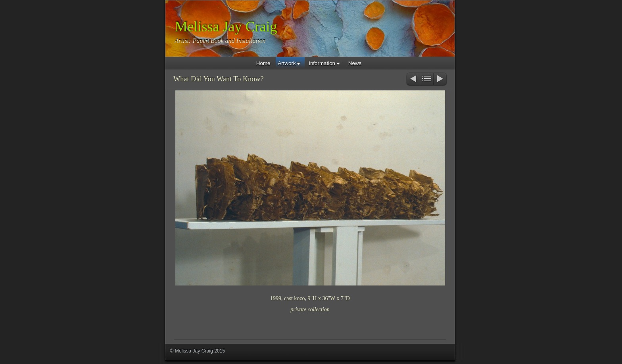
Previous (413, 79)
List (427, 79)
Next (440, 79)
